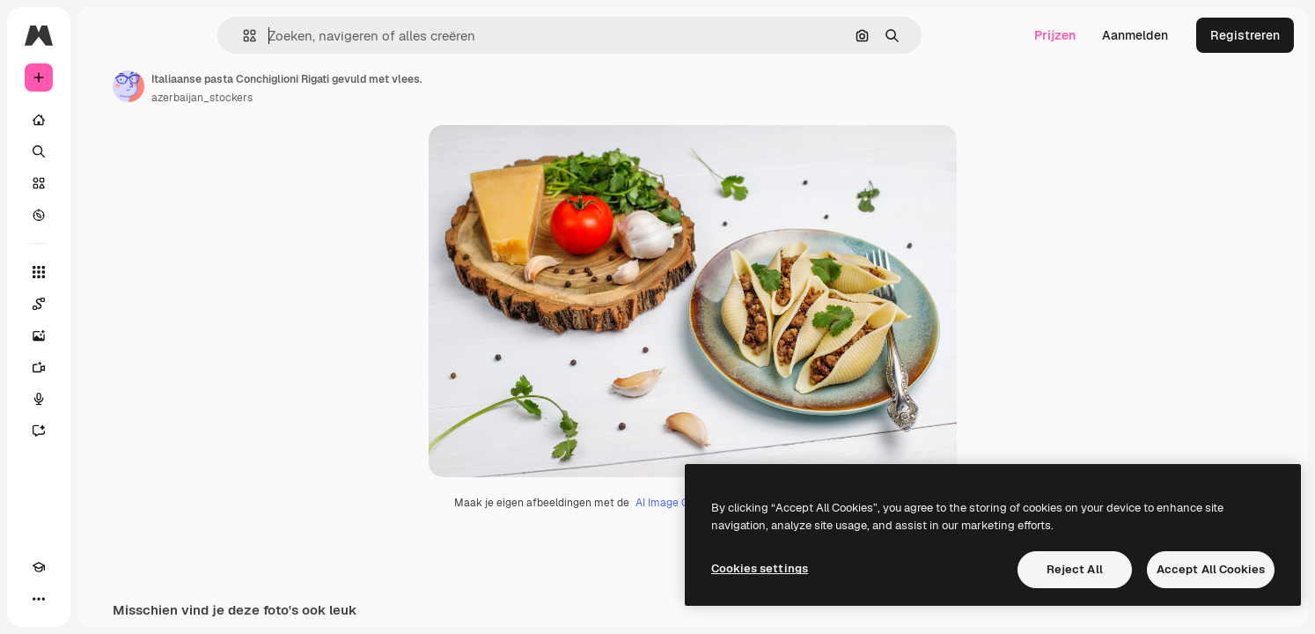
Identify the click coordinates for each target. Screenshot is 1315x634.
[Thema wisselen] (70, 599)
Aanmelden (1135, 35)
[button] (309, 35)
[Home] (106, 120)
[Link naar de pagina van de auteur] (262, 86)
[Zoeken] (106, 151)
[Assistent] (106, 431)
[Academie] (39, 599)
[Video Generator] (106, 367)
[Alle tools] (106, 272)
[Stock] (106, 183)
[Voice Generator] (106, 399)
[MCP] (102, 599)
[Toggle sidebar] (172, 35)
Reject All (1075, 569)
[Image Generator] (106, 335)
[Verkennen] (106, 215)
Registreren (1245, 35)
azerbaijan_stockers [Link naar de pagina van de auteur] (335, 98)
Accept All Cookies (1211, 569)
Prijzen (1055, 35)
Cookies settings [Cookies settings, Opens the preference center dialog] (759, 568)
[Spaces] (106, 304)
